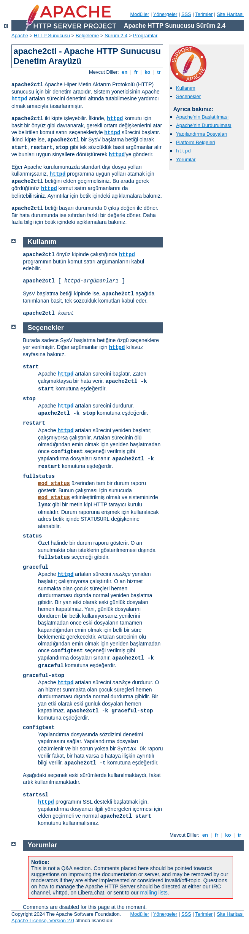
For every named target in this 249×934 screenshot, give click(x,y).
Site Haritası (230, 14)
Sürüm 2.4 (116, 35)
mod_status (54, 483)
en (124, 72)
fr (136, 72)
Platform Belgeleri (195, 142)
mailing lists (153, 893)
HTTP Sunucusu (52, 35)
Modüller (139, 14)
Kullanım (185, 88)
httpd (19, 99)
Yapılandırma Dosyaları (201, 134)
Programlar (145, 35)
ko (147, 72)
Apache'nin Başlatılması (202, 117)
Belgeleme (87, 35)
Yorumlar (186, 159)
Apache (19, 35)
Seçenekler (188, 96)
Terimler (204, 14)
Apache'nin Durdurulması (204, 125)
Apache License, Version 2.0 (42, 920)
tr (159, 72)
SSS (186, 14)
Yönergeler (165, 14)
